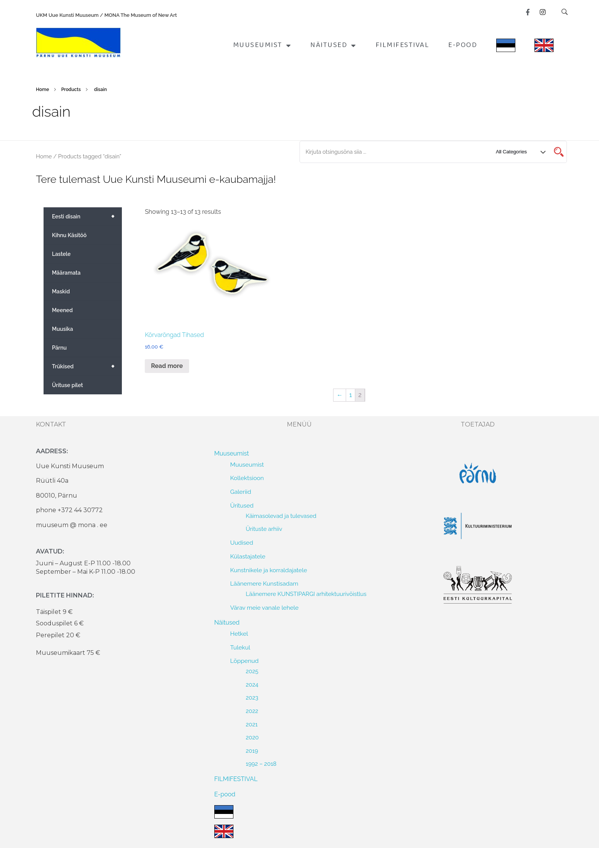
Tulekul (240, 647)
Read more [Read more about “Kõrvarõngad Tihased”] (167, 365)
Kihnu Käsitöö (69, 235)
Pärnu (59, 348)
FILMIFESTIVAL (402, 45)
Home (42, 89)
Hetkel (239, 633)
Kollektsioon (247, 478)
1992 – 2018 (261, 763)
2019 (252, 750)
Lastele (61, 254)
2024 (252, 684)
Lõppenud (244, 660)
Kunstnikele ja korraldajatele (268, 570)
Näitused (333, 45)
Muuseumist (262, 45)
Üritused (242, 505)
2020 (252, 737)
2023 (252, 697)
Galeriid (240, 491)
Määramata (66, 273)
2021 (251, 724)
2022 (252, 711)
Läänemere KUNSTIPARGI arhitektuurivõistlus (306, 594)
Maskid (61, 291)
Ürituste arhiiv (264, 529)
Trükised (87, 366)
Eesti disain (87, 216)
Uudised (241, 542)
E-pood (462, 45)
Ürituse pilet (67, 385)
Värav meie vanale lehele (264, 607)
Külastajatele (248, 556)
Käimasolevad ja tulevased (281, 516)
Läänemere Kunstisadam (264, 583)
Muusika (62, 329)
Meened (62, 310)
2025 (252, 671)
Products (71, 89)
